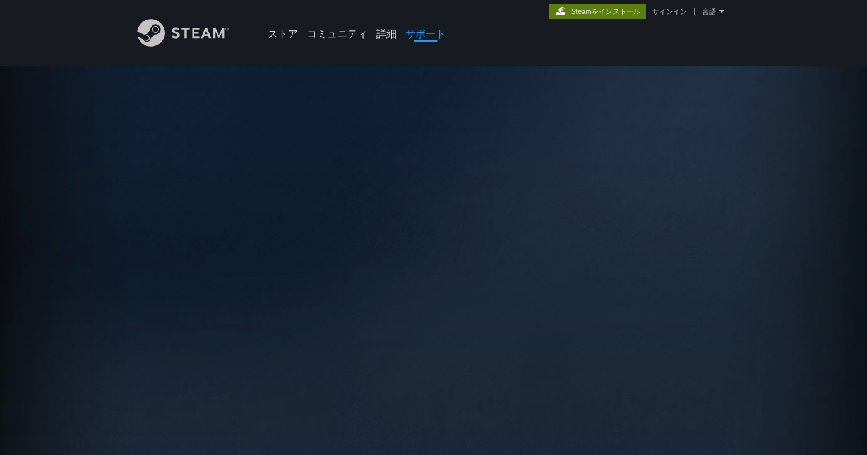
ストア (283, 33)
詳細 (386, 33)
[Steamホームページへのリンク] (192, 43)
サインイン (669, 11)
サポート (425, 33)
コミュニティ (337, 33)
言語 (709, 11)
